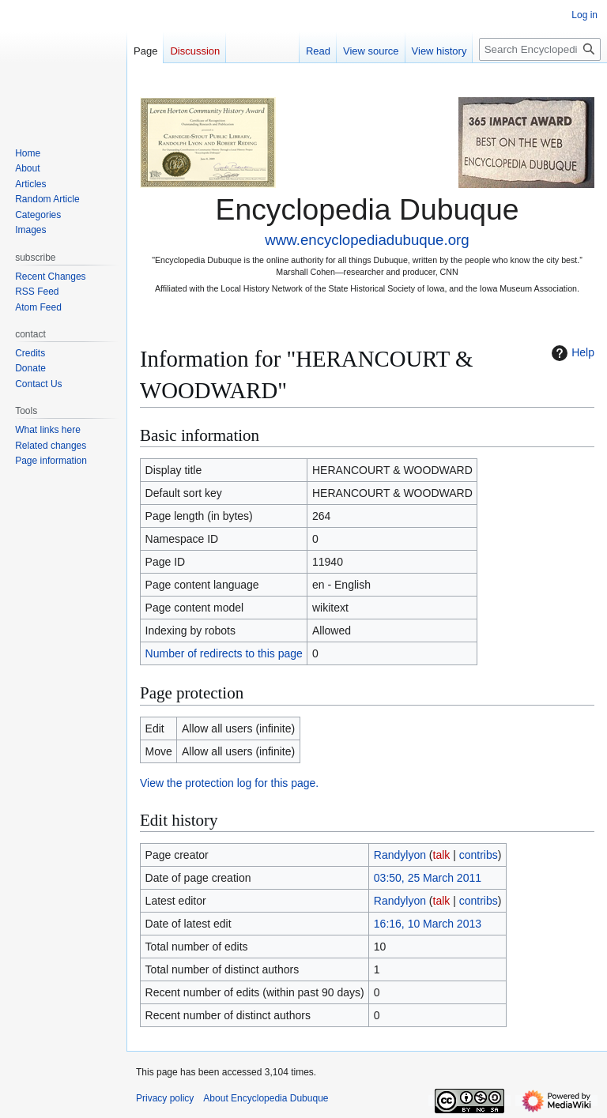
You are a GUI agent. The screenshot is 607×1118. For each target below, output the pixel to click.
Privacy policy (165, 1098)
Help (571, 353)
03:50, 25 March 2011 (427, 877)
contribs (478, 855)
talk (442, 855)
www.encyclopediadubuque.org (367, 240)
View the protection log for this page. (229, 783)
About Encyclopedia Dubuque (265, 1098)
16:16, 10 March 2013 (427, 923)
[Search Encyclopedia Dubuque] (540, 49)
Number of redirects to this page (224, 653)
